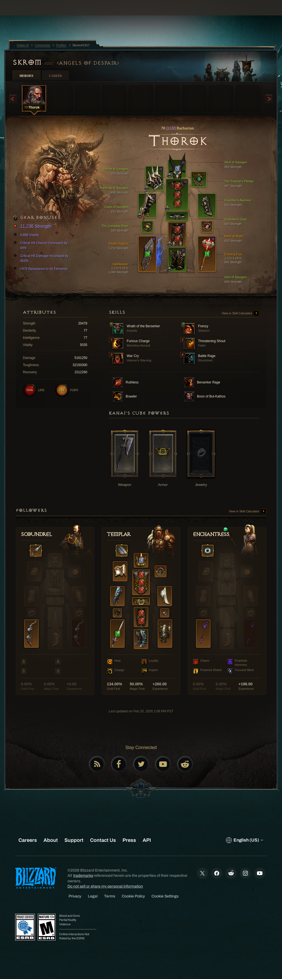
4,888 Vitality (27, 234)
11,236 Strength (33, 226)
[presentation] (20, 14)
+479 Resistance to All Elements (41, 268)
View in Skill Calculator (240, 313)
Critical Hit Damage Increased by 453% (41, 258)
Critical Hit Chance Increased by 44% (41, 245)
